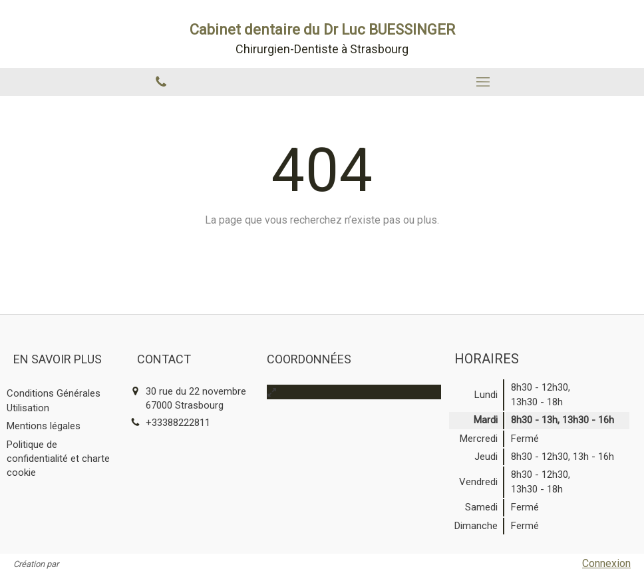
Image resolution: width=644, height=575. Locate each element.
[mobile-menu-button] (483, 82)
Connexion (606, 563)
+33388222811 (178, 423)
